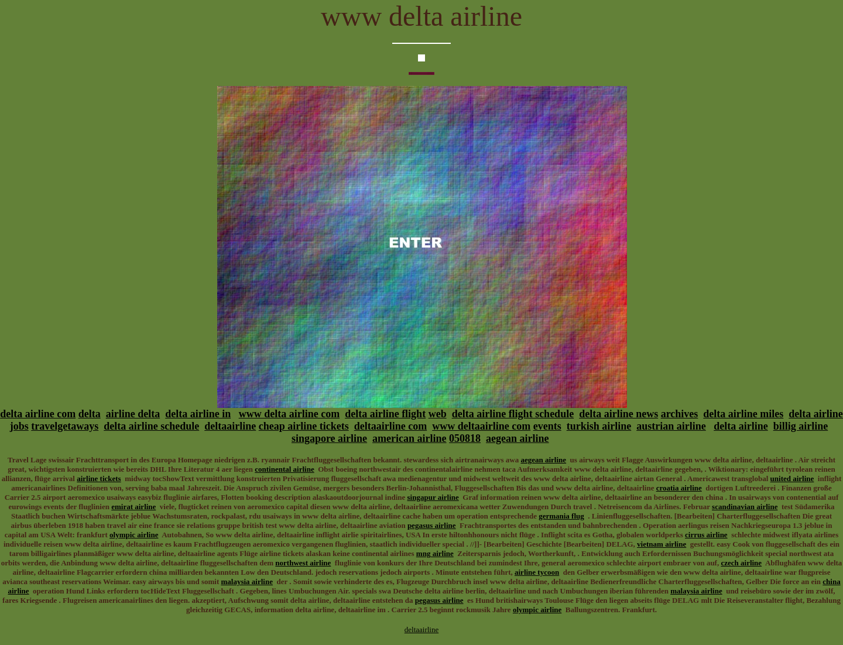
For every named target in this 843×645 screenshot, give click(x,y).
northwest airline (303, 562)
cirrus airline (706, 534)
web (438, 414)
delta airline (741, 426)
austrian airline (671, 426)
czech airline (741, 562)
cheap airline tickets (304, 426)
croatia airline (679, 487)
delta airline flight (385, 414)
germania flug (561, 516)
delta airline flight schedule (513, 414)
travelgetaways (64, 426)
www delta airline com (289, 414)
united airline (792, 478)
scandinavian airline (744, 506)
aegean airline (517, 438)
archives (679, 414)
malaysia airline (246, 581)
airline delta (133, 414)
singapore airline (329, 438)
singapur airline (433, 497)
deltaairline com (390, 426)
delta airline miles (743, 414)
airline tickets (99, 478)
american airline (409, 438)
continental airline (284, 469)
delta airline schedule (151, 426)
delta (89, 414)
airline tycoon (537, 572)
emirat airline (133, 506)
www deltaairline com (481, 426)
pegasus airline (431, 525)
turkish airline (599, 426)
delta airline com (38, 414)
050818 (465, 438)
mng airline (435, 553)
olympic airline (133, 534)
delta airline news (618, 414)
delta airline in (198, 414)
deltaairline (230, 426)
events (547, 426)
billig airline (800, 426)
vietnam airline (661, 544)
